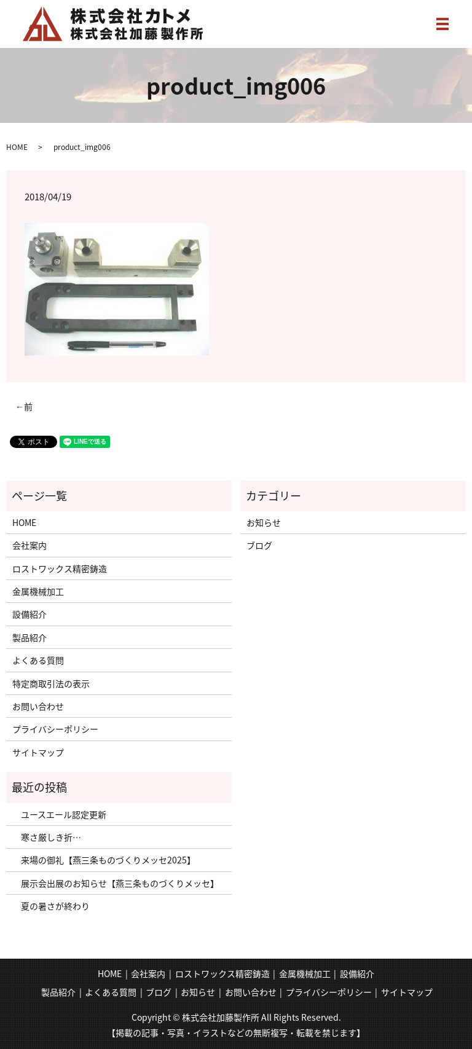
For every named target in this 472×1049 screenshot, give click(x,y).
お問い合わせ (38, 706)
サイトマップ (38, 752)
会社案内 (29, 545)
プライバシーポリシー (55, 729)
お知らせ (263, 522)
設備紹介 (29, 614)
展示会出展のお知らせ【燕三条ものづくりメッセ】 (115, 883)
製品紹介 (29, 637)
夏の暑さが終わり (51, 906)
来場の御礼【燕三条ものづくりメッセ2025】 (103, 860)
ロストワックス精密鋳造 (59, 568)
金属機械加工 (38, 591)
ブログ (259, 545)
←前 (24, 406)
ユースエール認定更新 (59, 814)
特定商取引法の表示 (51, 683)
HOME (17, 146)
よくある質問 (38, 660)
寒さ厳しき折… (46, 837)
